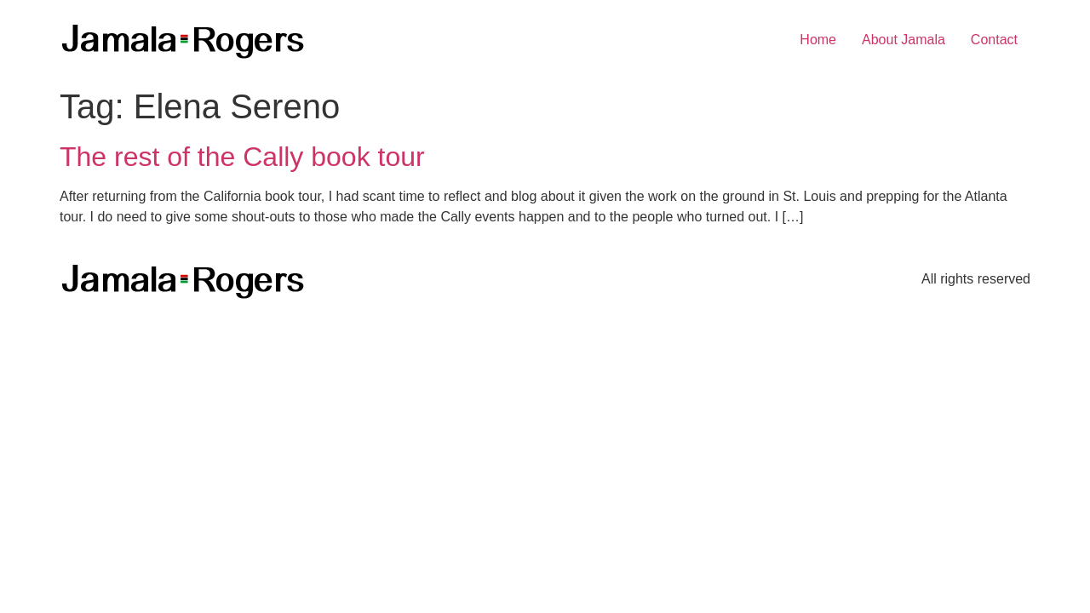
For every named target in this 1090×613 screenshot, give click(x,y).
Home (818, 39)
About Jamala (903, 39)
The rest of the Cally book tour (242, 156)
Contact (994, 39)
